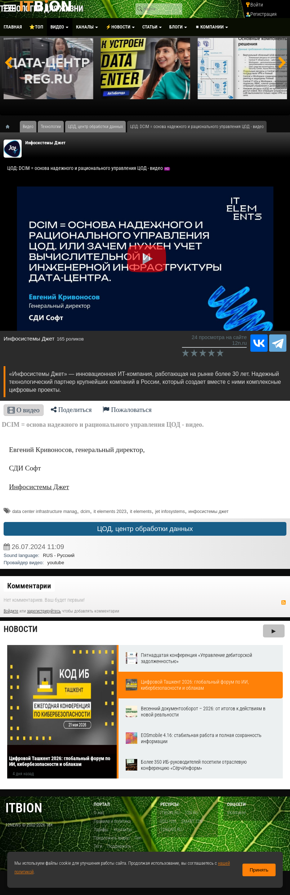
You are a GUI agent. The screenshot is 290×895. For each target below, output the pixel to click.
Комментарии (29, 586)
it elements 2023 (110, 511)
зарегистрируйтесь (44, 611)
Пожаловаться (127, 409)
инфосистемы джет (208, 511)
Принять (259, 870)
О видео (24, 410)
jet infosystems (170, 511)
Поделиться (71, 409)
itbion (23, 808)
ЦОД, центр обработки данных (145, 528)
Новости (20, 629)
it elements (141, 511)
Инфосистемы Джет (45, 142)
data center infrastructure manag (44, 511)
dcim (85, 511)
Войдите (11, 611)
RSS (283, 602)
